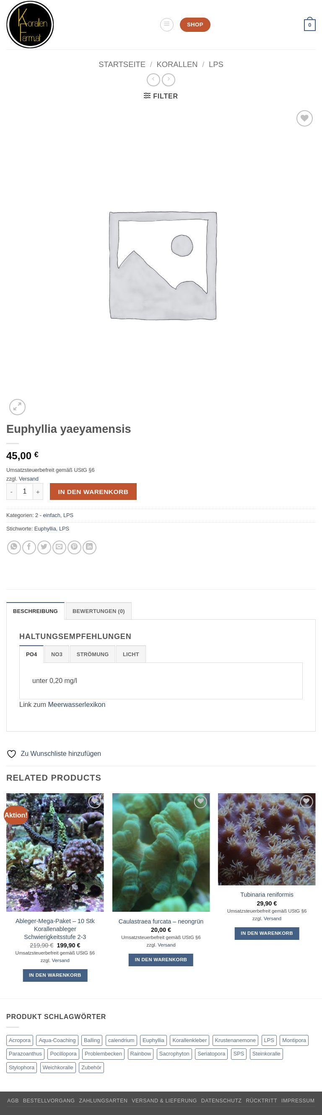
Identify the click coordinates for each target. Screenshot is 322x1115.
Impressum (298, 1101)
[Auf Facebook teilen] (29, 547)
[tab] (31, 654)
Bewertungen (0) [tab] (99, 611)
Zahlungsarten (103, 1101)
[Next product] (153, 79)
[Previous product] (168, 79)
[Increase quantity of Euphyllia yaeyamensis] (38, 491)
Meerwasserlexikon (76, 704)
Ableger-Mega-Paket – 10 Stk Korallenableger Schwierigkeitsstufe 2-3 (55, 929)
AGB (13, 1101)
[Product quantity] (24, 491)
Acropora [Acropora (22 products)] (20, 1040)
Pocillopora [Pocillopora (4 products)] (63, 1053)
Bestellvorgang (49, 1101)
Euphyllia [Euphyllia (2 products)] (153, 1040)
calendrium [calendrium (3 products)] (121, 1040)
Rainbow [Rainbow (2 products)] (140, 1053)
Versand (29, 479)
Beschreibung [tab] (35, 611)
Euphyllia (45, 528)
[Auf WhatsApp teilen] (14, 547)
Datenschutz (221, 1101)
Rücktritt (261, 1101)
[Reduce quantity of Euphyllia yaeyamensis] (11, 491)
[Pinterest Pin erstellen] (74, 547)
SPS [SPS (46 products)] (239, 1053)
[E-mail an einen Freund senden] (59, 547)
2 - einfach (47, 515)
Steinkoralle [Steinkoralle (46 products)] (266, 1053)
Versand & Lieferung (164, 1101)
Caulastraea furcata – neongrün (161, 921)
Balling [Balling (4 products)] (92, 1040)
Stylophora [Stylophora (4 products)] (21, 1067)
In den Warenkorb (93, 491)
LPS (216, 64)
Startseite (122, 64)
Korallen (176, 64)
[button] (167, 24)
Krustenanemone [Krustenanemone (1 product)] (235, 1040)
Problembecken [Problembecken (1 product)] (103, 1053)
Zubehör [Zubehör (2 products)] (91, 1067)
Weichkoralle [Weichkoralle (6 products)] (58, 1067)
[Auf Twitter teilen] (44, 547)
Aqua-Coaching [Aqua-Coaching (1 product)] (57, 1040)
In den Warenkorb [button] (55, 975)
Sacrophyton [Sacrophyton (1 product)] (174, 1053)
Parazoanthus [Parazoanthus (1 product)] (25, 1053)
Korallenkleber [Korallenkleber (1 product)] (189, 1040)
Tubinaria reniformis (266, 894)
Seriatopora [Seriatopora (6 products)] (211, 1053)
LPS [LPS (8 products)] (269, 1040)
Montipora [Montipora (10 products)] (294, 1040)
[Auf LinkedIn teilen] (89, 547)
